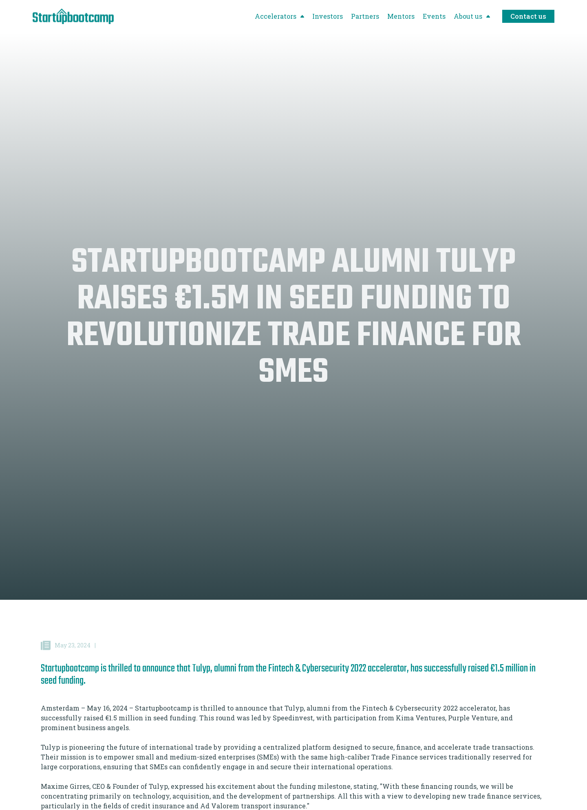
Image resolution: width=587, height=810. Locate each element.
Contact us (528, 16)
